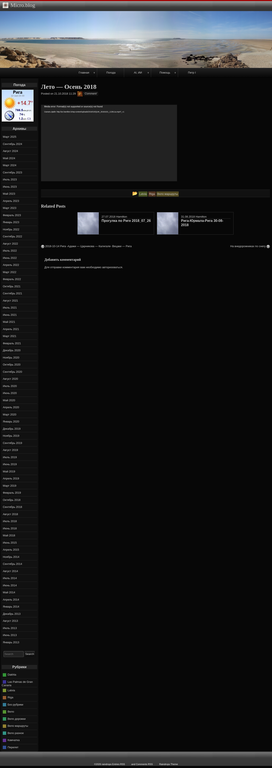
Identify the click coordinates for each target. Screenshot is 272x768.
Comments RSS (144, 764)
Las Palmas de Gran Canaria (17, 683)
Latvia (11, 690)
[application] (109, 143)
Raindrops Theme (168, 764)
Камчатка (14, 740)
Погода (111, 72)
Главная (84, 72)
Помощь (165, 72)
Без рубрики (15, 704)
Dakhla (12, 674)
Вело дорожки (17, 718)
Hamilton (121, 216)
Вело (11, 711)
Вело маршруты (18, 725)
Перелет (13, 747)
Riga (10, 697)
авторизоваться (112, 267)
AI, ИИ (138, 72)
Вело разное (16, 733)
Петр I (192, 72)
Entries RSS (118, 764)
